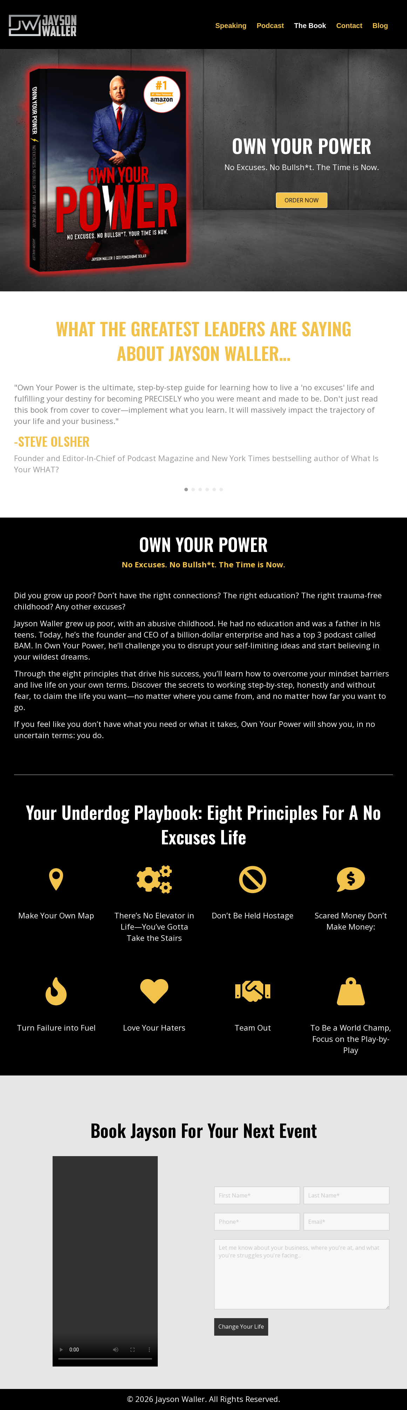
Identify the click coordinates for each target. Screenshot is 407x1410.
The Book (310, 25)
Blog (380, 25)
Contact (349, 25)
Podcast (270, 25)
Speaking (230, 25)
